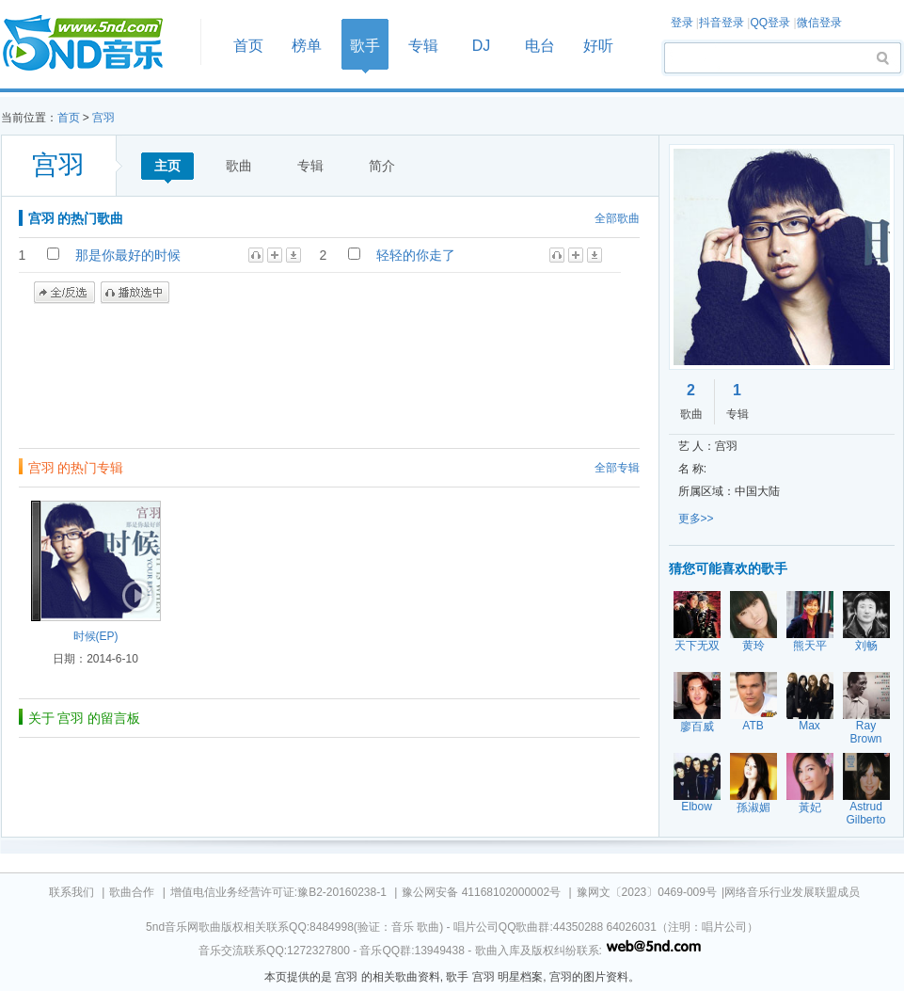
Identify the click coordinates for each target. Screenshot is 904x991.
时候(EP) (96, 636)
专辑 (423, 46)
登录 (682, 22)
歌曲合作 (131, 892)
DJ (481, 46)
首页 (95, 43)
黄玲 (753, 645)
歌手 (365, 46)
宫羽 (103, 117)
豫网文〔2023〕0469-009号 (647, 892)
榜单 (307, 46)
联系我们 (71, 892)
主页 (167, 165)
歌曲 (239, 165)
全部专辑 (617, 467)
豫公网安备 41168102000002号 (481, 892)
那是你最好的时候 (128, 255)
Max (809, 725)
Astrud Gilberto (865, 813)
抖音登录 (721, 22)
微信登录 (819, 22)
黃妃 (810, 807)
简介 (382, 165)
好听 (598, 46)
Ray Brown (865, 732)
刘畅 (866, 645)
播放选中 (135, 292)
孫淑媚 (753, 807)
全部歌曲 (617, 218)
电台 (540, 46)
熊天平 (810, 645)
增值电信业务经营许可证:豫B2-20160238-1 (278, 892)
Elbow (696, 806)
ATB (752, 725)
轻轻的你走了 (415, 255)
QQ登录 (770, 22)
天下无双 (697, 645)
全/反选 (64, 292)
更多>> (696, 518)
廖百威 (697, 726)
